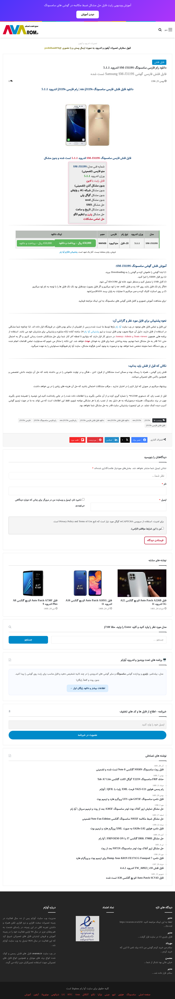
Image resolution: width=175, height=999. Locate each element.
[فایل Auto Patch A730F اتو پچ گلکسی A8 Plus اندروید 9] (33, 575)
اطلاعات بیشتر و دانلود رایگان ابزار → (87, 680)
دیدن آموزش (87, 14)
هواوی (121, 986)
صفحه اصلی (144, 986)
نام (164, 476)
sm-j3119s (137, 412)
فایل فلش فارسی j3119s (155, 417)
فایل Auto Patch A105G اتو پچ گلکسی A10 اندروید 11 (89, 594)
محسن (168, 950)
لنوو (114, 986)
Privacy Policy (66, 513)
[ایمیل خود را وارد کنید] (87, 716)
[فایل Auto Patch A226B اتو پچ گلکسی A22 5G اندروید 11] (142, 575)
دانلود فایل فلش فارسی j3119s (92, 412)
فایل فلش (159, 54)
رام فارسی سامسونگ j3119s (45, 412)
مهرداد (169, 935)
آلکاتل (86, 986)
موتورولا (45, 986)
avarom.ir (37, 945)
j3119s (147, 412)
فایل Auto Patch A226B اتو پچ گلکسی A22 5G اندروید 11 (143, 594)
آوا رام (118, 319)
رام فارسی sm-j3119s (68, 412)
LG (63, 986)
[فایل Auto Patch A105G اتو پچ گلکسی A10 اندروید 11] (87, 575)
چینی (107, 986)
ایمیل (163, 492)
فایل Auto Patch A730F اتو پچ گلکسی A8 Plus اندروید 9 (35, 594)
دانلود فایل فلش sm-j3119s (118, 412)
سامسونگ (149, 392)
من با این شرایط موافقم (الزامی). (147, 520)
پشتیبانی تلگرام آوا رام (68, 243)
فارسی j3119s (25, 412)
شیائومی (55, 986)
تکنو (93, 986)
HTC (70, 986)
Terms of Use (85, 513)
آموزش (28, 986)
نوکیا (100, 986)
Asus (77, 986)
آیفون (36, 986)
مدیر (169, 910)
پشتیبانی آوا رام (91, 323)
